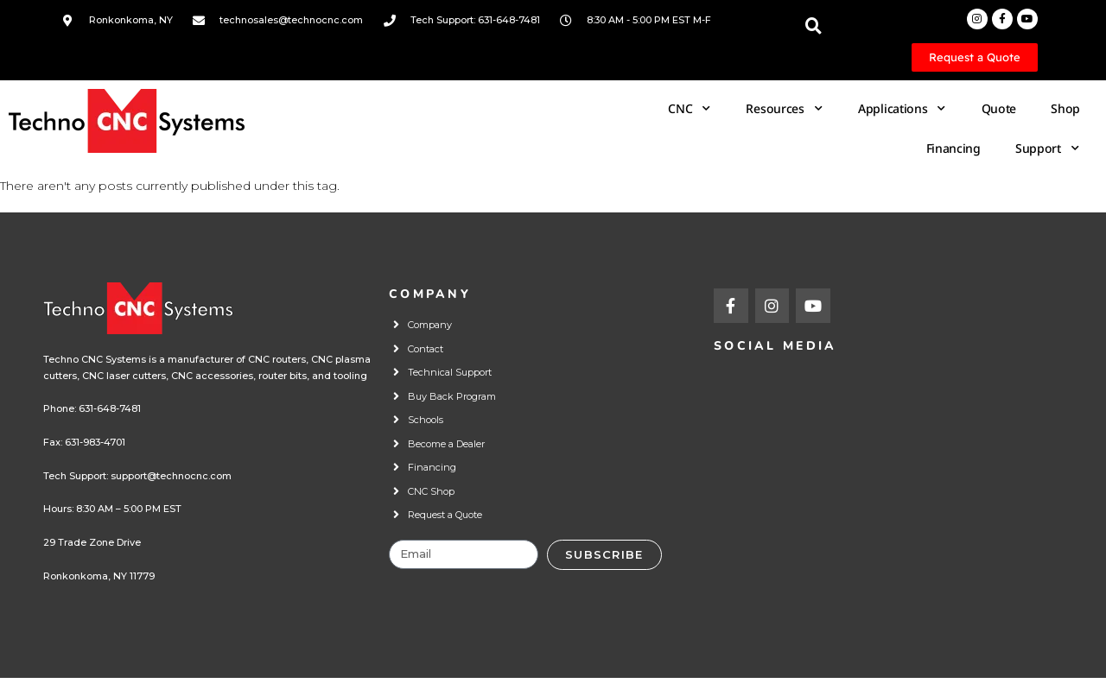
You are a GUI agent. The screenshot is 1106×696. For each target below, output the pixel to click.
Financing (953, 148)
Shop (1065, 108)
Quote (999, 108)
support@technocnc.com (171, 476)
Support (1047, 148)
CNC (689, 109)
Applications (902, 109)
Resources (784, 109)
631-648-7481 (110, 408)
